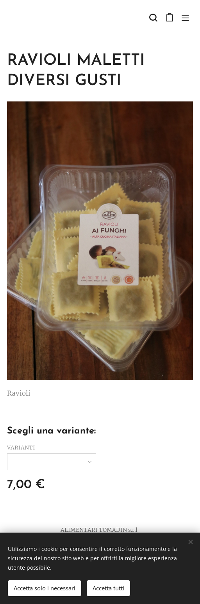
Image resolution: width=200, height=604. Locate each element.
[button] (153, 17)
